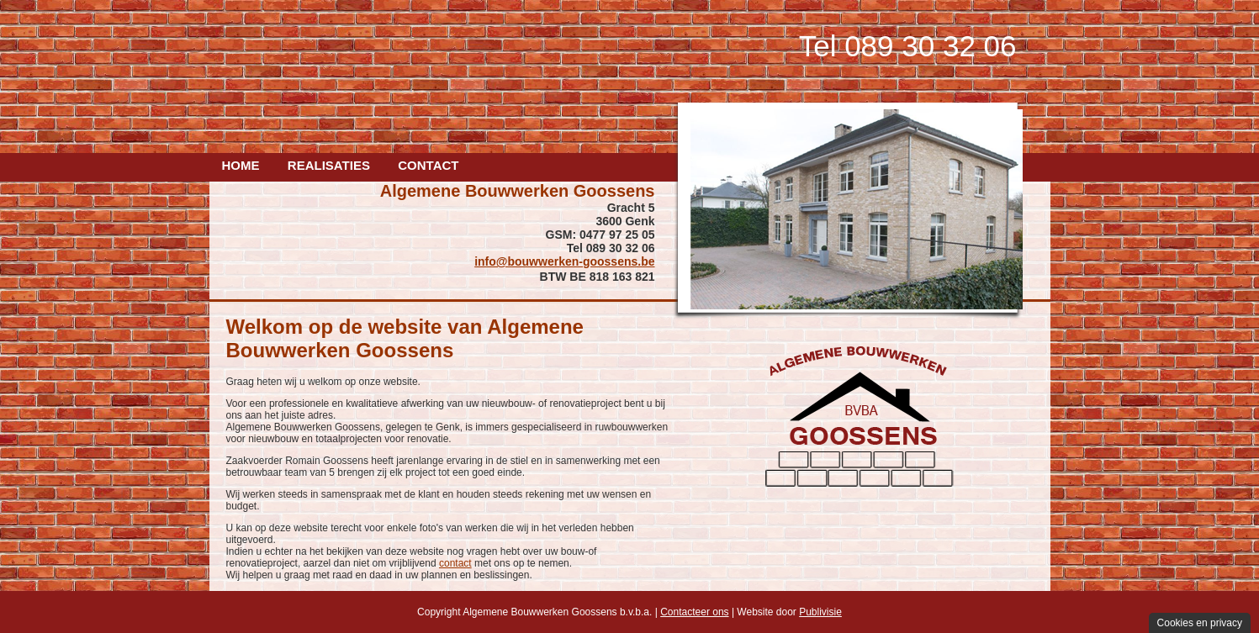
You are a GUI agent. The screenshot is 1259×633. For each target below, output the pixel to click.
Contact (428, 165)
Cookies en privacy (1199, 623)
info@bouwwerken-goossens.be (564, 261)
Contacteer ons (694, 612)
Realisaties (329, 165)
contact (455, 563)
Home (241, 165)
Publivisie (820, 612)
